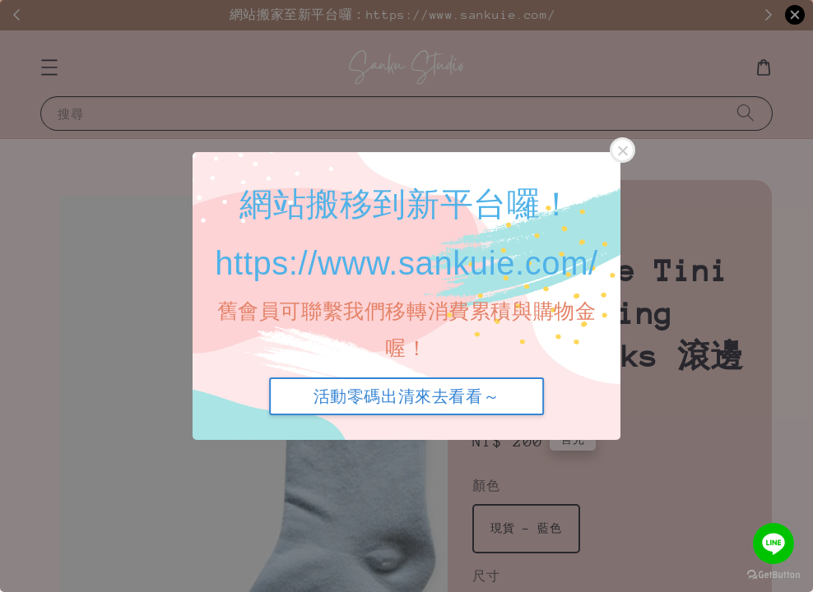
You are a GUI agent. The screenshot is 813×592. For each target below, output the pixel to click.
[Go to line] (773, 543)
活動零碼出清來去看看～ (407, 396)
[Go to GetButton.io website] (773, 575)
